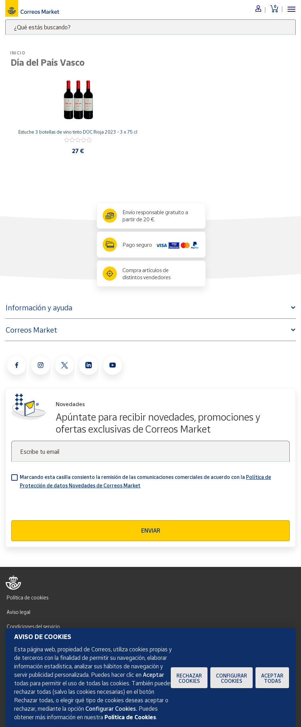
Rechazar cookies (189, 678)
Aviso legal (18, 612)
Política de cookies (27, 597)
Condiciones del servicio (33, 626)
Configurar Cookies (231, 678)
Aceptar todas (272, 678)
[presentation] (65, 506)
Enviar (150, 530)
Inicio (18, 52)
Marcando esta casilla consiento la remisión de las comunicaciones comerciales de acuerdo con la (145, 481)
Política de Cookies (130, 717)
